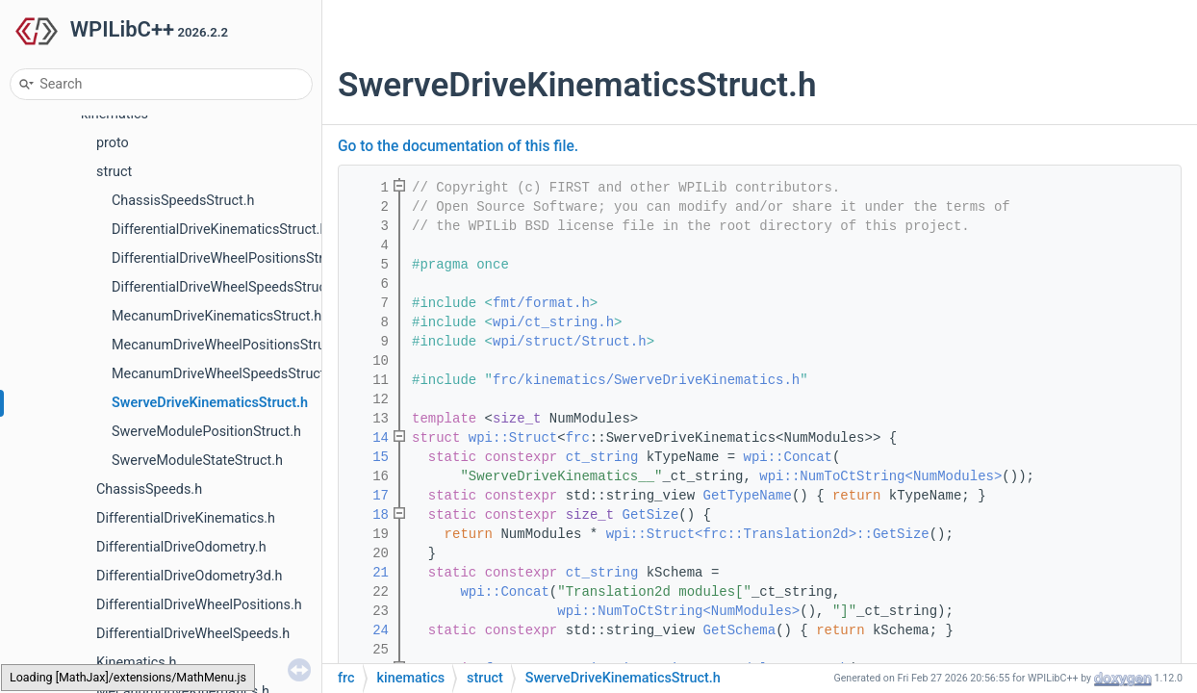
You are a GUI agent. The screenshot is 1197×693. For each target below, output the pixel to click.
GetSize (651, 515)
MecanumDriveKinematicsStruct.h (216, 316)
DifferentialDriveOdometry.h (181, 547)
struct (114, 172)
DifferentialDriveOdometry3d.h (189, 576)
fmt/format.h (541, 303)
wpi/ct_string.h (553, 322)
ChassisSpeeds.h (149, 489)
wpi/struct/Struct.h (570, 341)
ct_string (602, 457)
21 (368, 572)
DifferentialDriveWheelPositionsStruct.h (233, 258)
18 (368, 515)
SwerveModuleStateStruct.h (197, 460)
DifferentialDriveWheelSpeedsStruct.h (227, 287)
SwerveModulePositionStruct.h (206, 432)
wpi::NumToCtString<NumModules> (880, 476)
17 (368, 495)
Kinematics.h (136, 662)
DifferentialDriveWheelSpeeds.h (193, 634)
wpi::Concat (788, 457)
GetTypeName (747, 495)
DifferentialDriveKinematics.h (185, 518)
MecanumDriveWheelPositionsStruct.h (230, 345)
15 (368, 457)
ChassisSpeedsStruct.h (183, 200)
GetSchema (740, 630)
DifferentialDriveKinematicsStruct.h (219, 229)
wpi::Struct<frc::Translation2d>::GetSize (768, 534)
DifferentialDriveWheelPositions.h (199, 605)
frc (578, 438)
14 (368, 438)
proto (112, 143)
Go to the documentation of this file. (458, 146)
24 (368, 630)
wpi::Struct (513, 438)
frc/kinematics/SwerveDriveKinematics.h (646, 380)
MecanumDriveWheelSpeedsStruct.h (224, 374)
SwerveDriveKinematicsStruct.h (210, 403)
